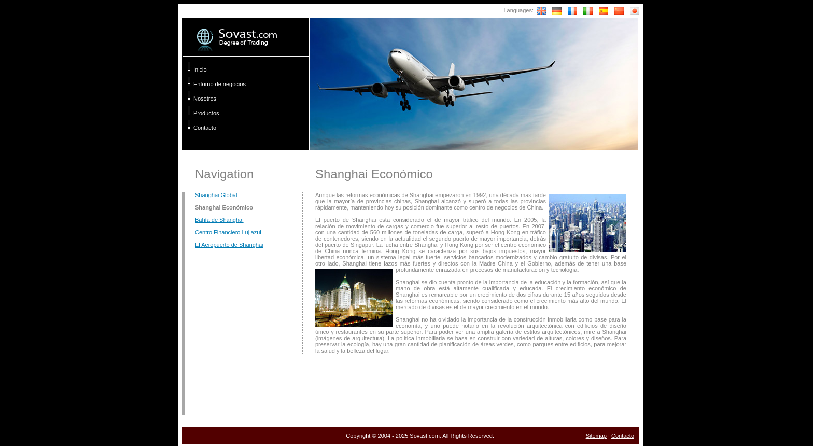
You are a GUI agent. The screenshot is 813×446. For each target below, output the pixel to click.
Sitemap (596, 436)
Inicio (200, 69)
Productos (206, 113)
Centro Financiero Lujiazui (228, 232)
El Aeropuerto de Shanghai (229, 245)
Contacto (204, 127)
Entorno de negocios (219, 84)
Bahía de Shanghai (219, 220)
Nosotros (204, 98)
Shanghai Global (216, 195)
